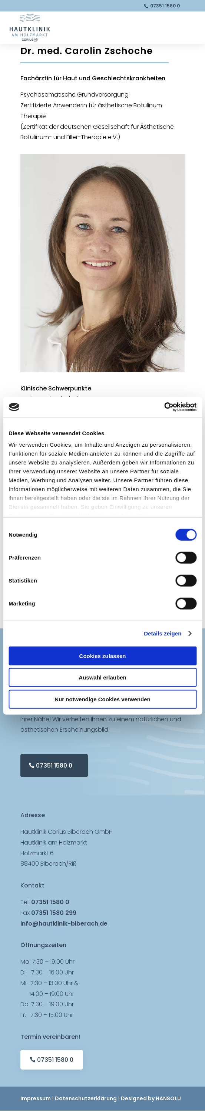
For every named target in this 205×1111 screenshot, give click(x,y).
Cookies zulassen (102, 655)
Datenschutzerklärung (86, 1098)
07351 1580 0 (165, 6)
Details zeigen (162, 633)
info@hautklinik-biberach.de (64, 923)
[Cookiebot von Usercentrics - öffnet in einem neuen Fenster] (164, 407)
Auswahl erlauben (102, 677)
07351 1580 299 (53, 913)
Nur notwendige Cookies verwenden (102, 699)
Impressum (35, 1098)
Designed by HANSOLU (151, 1098)
